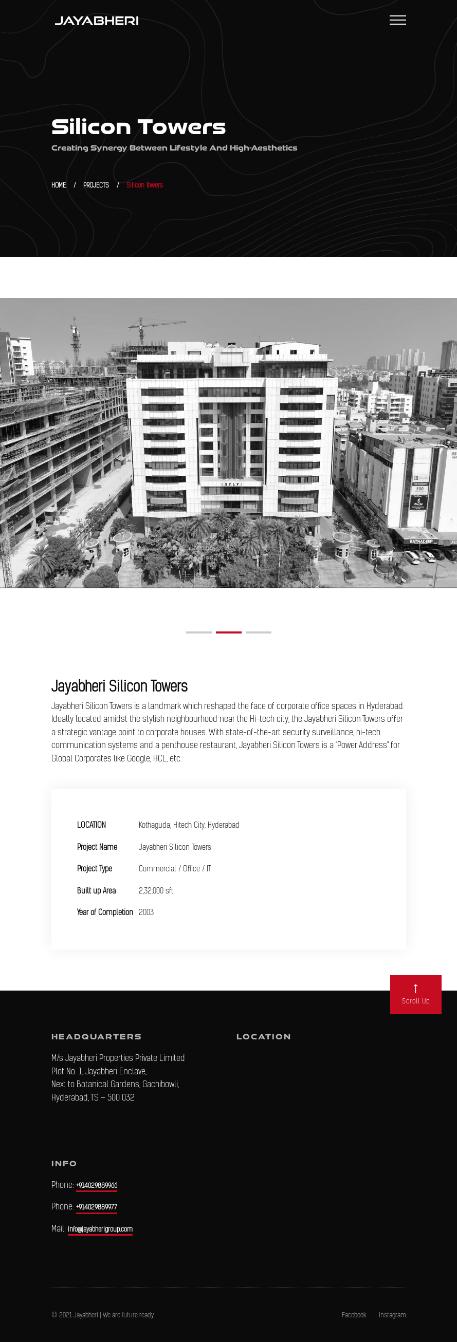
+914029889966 (96, 1185)
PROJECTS (96, 185)
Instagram (392, 1315)
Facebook (354, 1315)
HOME (58, 185)
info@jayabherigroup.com (100, 1229)
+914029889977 (96, 1207)
